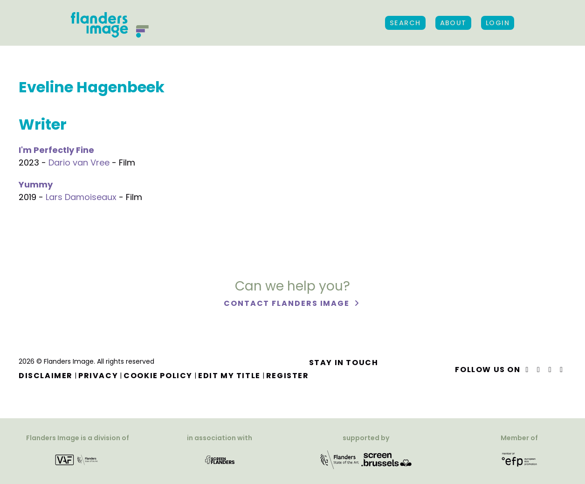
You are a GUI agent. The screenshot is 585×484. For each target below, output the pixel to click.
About (453, 23)
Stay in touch (344, 362)
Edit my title (229, 375)
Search (405, 23)
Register (287, 375)
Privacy (98, 375)
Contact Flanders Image (288, 303)
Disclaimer (46, 375)
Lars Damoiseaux (81, 197)
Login (497, 23)
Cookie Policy (158, 375)
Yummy (36, 184)
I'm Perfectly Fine (56, 150)
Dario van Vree (79, 162)
